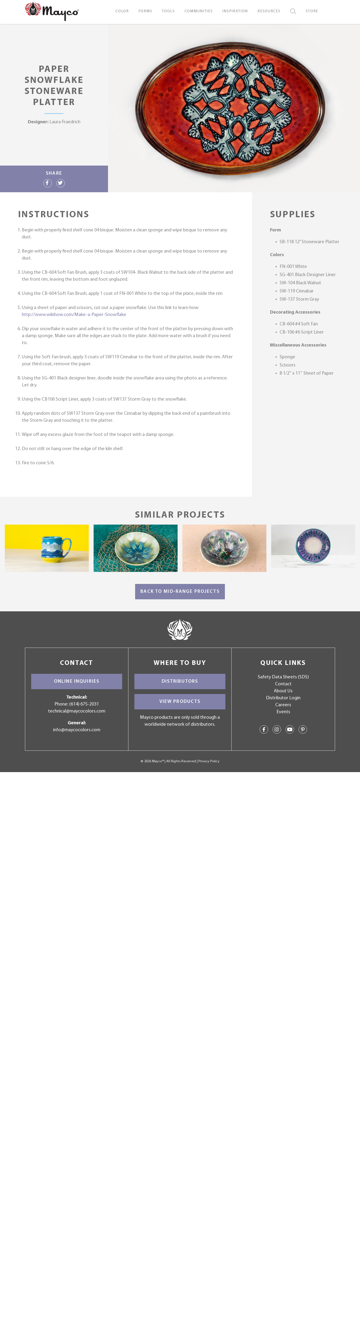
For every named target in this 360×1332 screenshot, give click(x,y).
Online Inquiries (76, 681)
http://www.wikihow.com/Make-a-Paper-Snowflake (74, 314)
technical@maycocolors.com (76, 711)
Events (283, 712)
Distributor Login (283, 698)
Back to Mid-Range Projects (179, 591)
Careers (283, 705)
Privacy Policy (208, 761)
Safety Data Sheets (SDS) (283, 677)
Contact (283, 684)
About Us (283, 691)
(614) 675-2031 (84, 704)
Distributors (180, 681)
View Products (180, 701)
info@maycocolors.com (76, 730)
